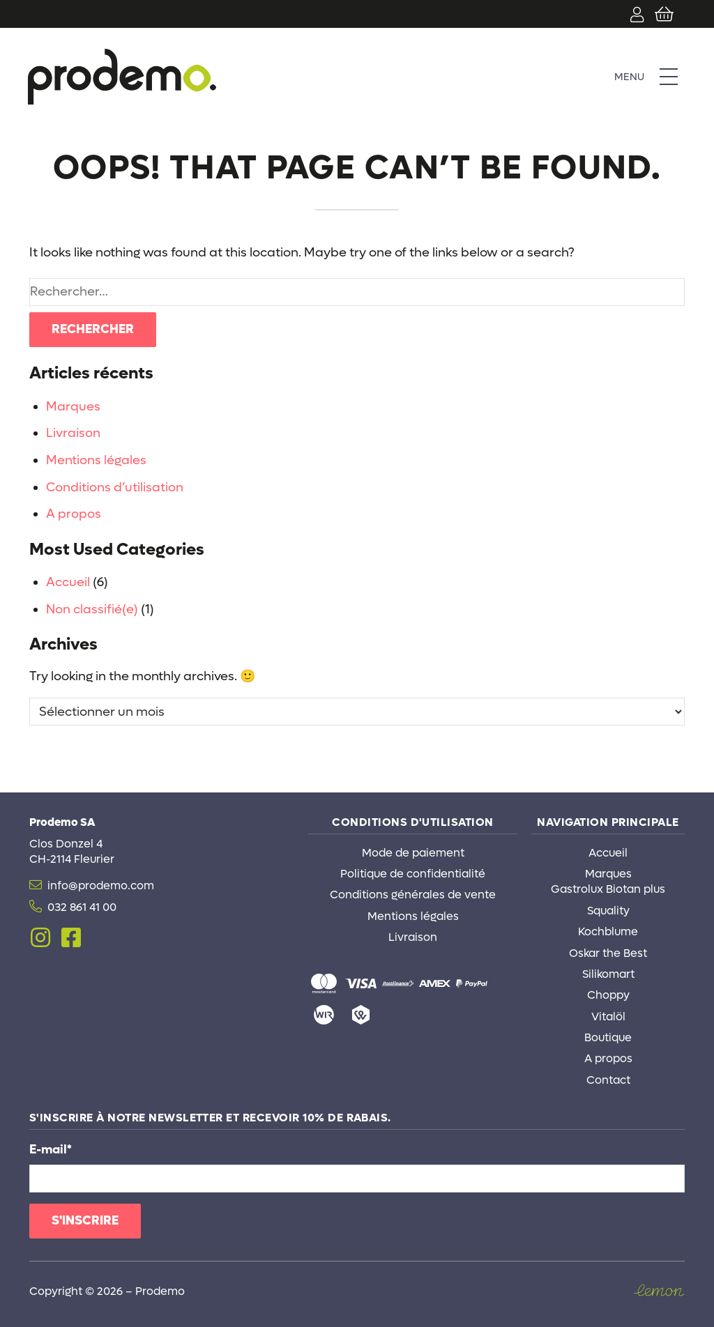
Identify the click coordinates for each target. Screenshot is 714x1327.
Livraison (73, 433)
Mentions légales (96, 460)
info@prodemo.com (100, 885)
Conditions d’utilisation (114, 488)
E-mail (50, 1150)
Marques (73, 407)
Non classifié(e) (92, 609)
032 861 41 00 (81, 907)
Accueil (68, 582)
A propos (73, 514)
